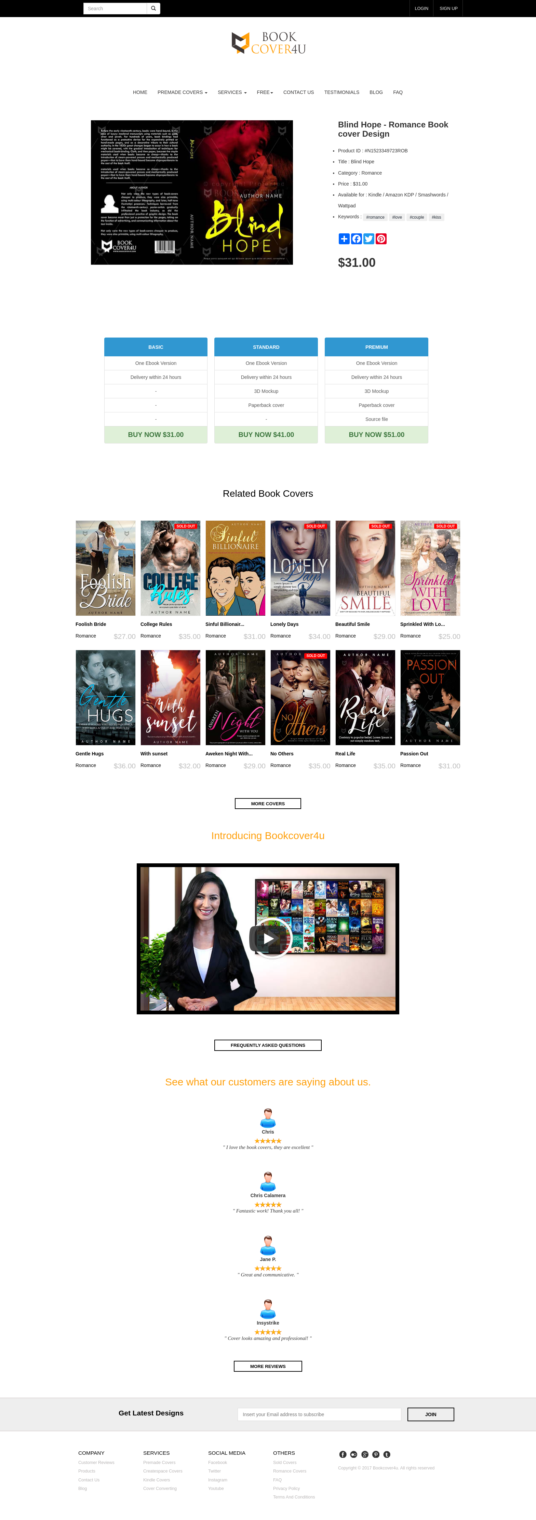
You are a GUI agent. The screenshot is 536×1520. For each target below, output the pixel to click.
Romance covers (289, 1470)
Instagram (217, 1479)
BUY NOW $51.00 (376, 434)
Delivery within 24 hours (156, 377)
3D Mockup (266, 391)
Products (86, 1470)
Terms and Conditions (294, 1496)
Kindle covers (156, 1479)
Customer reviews (96, 1462)
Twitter (214, 1470)
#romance (375, 217)
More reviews (268, 1365)
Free (265, 92)
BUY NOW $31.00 (156, 434)
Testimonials (342, 92)
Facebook (217, 1462)
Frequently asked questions (268, 1044)
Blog (376, 92)
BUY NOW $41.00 (266, 434)
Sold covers (285, 1462)
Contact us (298, 92)
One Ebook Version (156, 363)
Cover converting (160, 1487)
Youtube (216, 1487)
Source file (376, 419)
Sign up (448, 8)
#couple (416, 217)
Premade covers (159, 1462)
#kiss (436, 217)
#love (397, 217)
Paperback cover (266, 405)
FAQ (398, 92)
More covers (268, 803)
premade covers (182, 92)
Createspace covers (163, 1470)
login (419, 8)
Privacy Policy (286, 1487)
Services (232, 92)
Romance (86, 636)
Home (140, 92)
